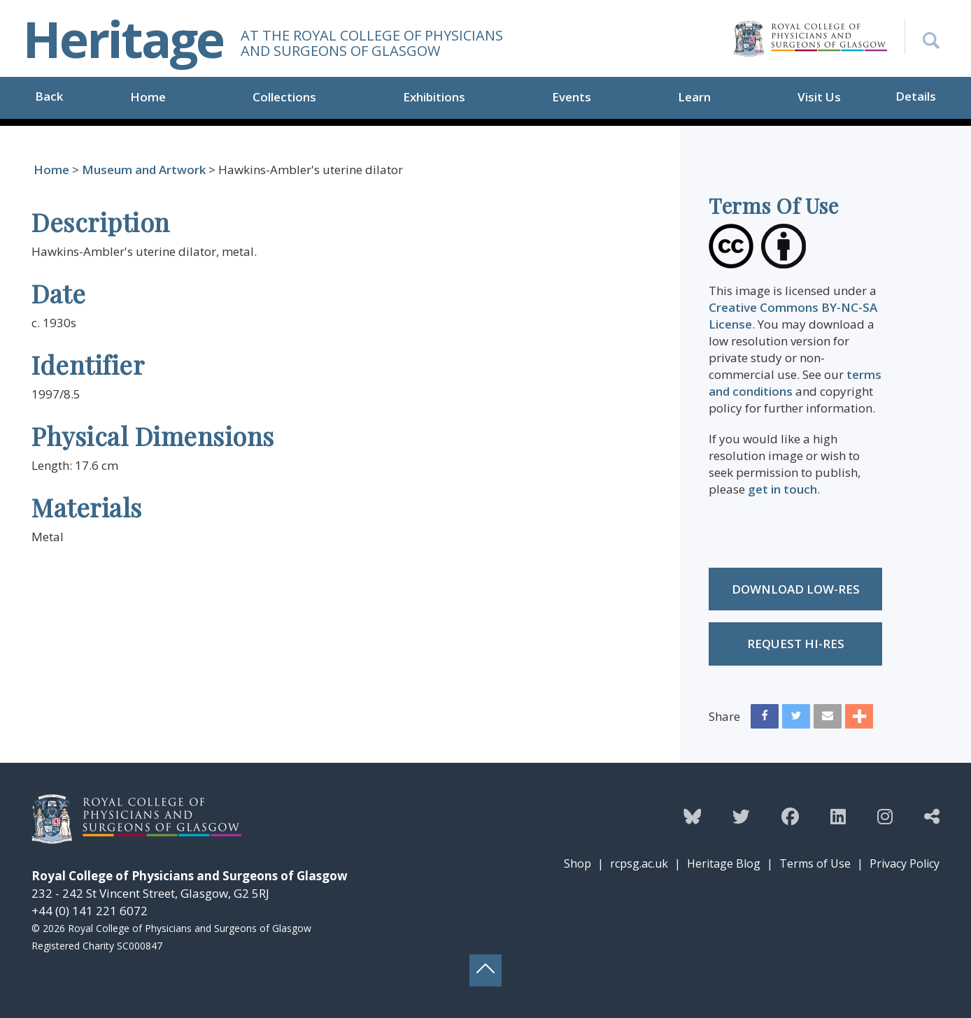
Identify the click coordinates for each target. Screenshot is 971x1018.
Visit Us (819, 97)
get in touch (782, 489)
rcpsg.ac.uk (639, 863)
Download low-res (796, 589)
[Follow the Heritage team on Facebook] (790, 816)
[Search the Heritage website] (922, 37)
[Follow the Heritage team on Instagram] (885, 816)
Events (571, 97)
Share (724, 716)
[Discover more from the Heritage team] (932, 816)
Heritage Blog (723, 863)
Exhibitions (434, 97)
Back (49, 96)
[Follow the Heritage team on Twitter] (741, 816)
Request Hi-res (795, 644)
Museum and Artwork (144, 170)
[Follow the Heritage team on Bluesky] (692, 816)
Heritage (123, 38)
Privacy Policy (905, 863)
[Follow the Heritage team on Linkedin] (838, 816)
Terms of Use (815, 863)
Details (915, 96)
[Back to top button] (485, 970)
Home (148, 97)
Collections (284, 97)
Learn (694, 97)
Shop (577, 863)
